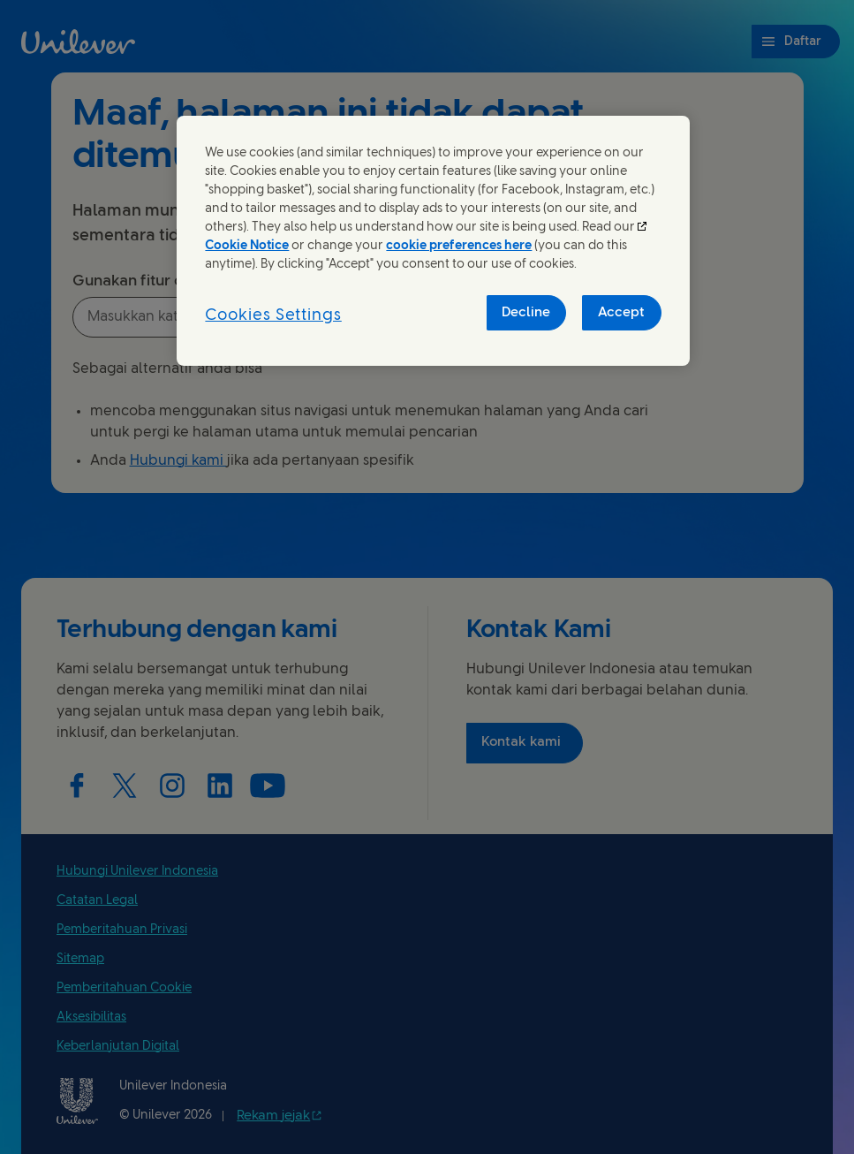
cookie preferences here (459, 246)
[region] (433, 241)
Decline (526, 313)
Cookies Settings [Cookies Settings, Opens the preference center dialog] (273, 315)
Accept (621, 313)
